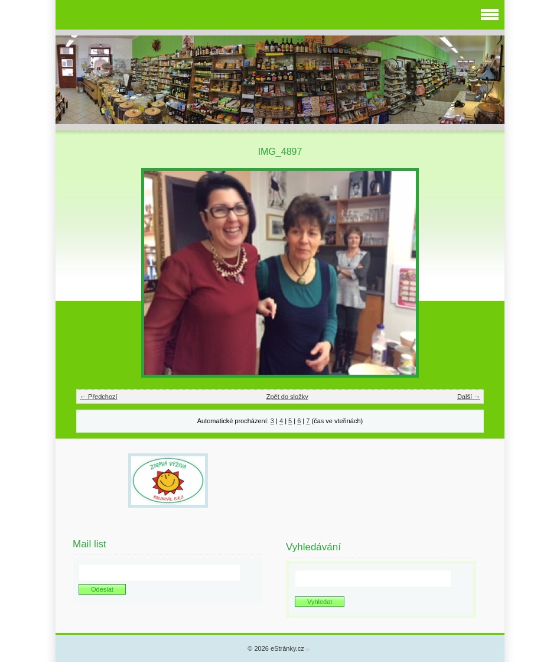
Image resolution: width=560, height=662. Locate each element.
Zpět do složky (287, 396)
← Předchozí (99, 396)
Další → (468, 396)
